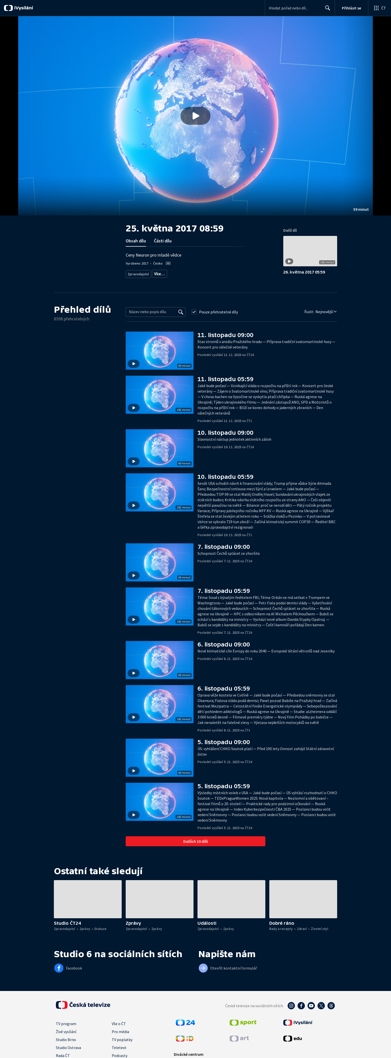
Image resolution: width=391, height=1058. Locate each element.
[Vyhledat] (181, 312)
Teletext (119, 1047)
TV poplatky (122, 1039)
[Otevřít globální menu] (379, 8)
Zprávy (158, 273)
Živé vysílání (66, 1031)
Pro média (120, 1031)
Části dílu (163, 241)
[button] (195, 115)
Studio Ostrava (68, 1047)
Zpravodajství (137, 273)
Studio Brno (66, 1039)
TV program (66, 1023)
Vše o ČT (119, 1023)
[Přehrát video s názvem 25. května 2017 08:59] (195, 116)
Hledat (326, 10)
